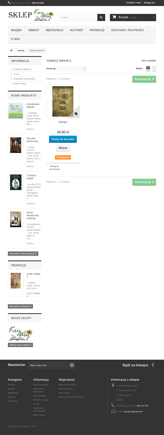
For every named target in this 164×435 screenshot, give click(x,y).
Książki (16, 30)
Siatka (148, 69)
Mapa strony (39, 415)
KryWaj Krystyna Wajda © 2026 (22, 426)
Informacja (20, 61)
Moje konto (67, 379)
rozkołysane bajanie (33, 105)
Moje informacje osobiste (71, 397)
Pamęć (63, 122)
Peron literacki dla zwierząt (32, 215)
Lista (154, 69)
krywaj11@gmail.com (133, 411)
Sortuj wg (51, 68)
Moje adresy (65, 393)
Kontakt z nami (133, 2)
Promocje (97, 30)
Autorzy (76, 30)
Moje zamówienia (67, 385)
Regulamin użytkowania (24, 79)
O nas (15, 39)
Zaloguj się (149, 2)
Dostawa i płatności (127, 30)
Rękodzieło (54, 30)
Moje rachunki (66, 389)
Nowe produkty (23, 95)
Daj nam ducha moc (32, 139)
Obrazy (33, 30)
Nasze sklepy (19, 83)
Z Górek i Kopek (31, 177)
